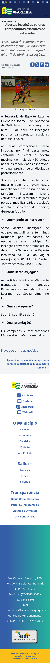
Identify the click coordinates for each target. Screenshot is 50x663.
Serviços (25, 481)
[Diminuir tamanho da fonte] (20, 2)
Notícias (12, 21)
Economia (25, 435)
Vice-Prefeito (25, 453)
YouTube (28, 401)
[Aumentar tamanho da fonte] (24, 2)
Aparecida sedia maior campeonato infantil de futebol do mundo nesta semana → (28, 363)
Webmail (27, 412)
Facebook (27, 395)
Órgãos (25, 476)
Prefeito (25, 447)
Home (5, 21)
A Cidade (25, 429)
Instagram (27, 406)
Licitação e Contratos (25, 510)
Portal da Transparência (25, 504)
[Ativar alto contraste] (28, 2)
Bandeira (25, 441)
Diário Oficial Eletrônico (25, 499)
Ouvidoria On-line (25, 516)
